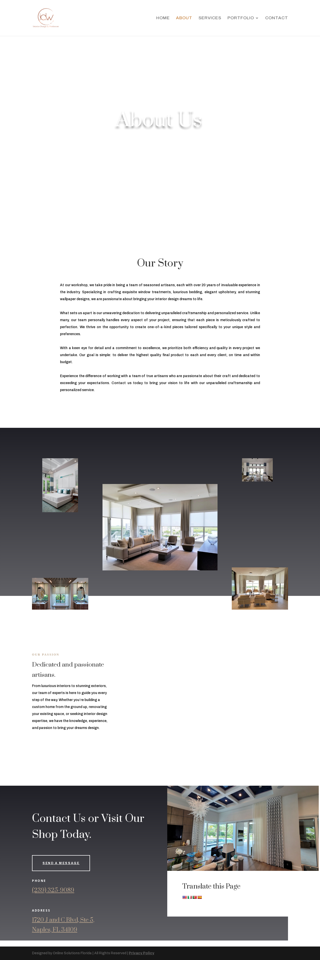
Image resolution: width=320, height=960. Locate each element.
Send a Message (61, 863)
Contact (276, 18)
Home (163, 18)
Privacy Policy (141, 953)
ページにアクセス (14, 943)
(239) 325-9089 (53, 890)
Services (209, 18)
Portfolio (241, 18)
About (184, 18)
